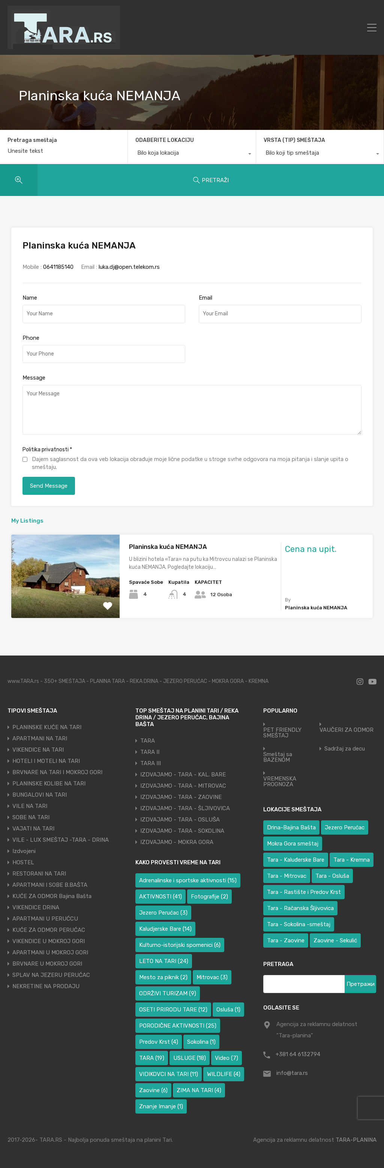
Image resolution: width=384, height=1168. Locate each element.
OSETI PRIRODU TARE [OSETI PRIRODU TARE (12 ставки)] (173, 1009)
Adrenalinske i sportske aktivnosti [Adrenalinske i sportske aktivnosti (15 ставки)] (188, 880)
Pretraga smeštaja (32, 140)
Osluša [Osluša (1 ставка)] (228, 1009)
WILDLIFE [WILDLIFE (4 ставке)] (223, 1074)
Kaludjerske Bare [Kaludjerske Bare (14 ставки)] (165, 928)
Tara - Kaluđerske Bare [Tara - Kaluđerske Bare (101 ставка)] (295, 859)
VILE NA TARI (29, 806)
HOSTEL (23, 862)
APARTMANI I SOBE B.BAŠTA (49, 885)
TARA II (149, 752)
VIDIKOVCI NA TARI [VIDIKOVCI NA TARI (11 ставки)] (168, 1074)
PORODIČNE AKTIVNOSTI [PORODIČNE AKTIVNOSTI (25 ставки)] (177, 1025)
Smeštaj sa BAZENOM (277, 757)
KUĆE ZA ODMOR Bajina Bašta (52, 896)
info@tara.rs (292, 1073)
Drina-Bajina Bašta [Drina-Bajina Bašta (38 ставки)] (291, 827)
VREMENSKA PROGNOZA (279, 781)
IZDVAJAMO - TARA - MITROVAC (183, 785)
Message (33, 377)
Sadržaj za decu (344, 749)
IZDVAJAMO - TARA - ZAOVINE (181, 797)
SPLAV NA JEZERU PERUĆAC (51, 975)
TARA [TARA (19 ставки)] (151, 1058)
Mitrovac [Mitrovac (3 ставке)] (212, 977)
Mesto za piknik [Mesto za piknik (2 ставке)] (163, 977)
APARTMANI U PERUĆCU (45, 918)
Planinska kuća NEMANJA (168, 546)
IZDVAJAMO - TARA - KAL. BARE (183, 774)
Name (29, 297)
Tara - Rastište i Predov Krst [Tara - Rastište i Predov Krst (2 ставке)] (304, 892)
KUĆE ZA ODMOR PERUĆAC (48, 930)
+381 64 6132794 (298, 1054)
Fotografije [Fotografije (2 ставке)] (209, 896)
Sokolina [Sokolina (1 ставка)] (201, 1041)
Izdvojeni (24, 851)
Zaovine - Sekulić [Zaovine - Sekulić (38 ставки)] (335, 940)
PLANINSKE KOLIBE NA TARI (49, 783)
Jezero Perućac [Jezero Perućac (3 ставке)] (163, 912)
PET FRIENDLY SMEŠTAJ (282, 732)
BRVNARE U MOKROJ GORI (47, 963)
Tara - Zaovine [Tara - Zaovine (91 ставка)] (285, 940)
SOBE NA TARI (31, 817)
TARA (147, 740)
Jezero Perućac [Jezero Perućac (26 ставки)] (344, 827)
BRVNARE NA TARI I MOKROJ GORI (57, 772)
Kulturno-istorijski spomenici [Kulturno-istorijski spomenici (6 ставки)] (179, 945)
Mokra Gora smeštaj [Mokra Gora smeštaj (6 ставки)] (292, 843)
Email (205, 297)
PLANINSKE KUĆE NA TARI (46, 727)
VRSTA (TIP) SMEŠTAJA (294, 140)
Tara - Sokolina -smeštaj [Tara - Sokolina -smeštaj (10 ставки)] (298, 924)
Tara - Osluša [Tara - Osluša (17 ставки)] (332, 876)
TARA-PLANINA (356, 1139)
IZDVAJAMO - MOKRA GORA (176, 842)
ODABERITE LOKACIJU (164, 140)
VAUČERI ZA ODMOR (347, 730)
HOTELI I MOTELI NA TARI (46, 761)
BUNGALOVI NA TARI (39, 794)
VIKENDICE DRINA (35, 907)
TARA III (150, 763)
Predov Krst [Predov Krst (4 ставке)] (158, 1041)
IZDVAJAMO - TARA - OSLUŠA (180, 819)
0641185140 (58, 267)
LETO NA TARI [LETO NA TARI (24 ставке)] (163, 961)
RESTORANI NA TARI (39, 873)
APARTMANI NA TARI (39, 738)
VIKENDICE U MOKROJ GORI (48, 941)
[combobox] (191, 155)
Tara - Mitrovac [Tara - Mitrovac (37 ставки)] (286, 876)
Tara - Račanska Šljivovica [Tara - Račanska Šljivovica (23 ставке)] (300, 908)
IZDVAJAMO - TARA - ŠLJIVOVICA (185, 808)
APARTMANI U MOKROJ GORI (50, 952)
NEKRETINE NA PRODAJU (46, 986)
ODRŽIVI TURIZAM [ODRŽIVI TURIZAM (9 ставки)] (167, 993)
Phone (30, 338)
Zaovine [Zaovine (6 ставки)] (153, 1090)
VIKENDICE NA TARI (38, 749)
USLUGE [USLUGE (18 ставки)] (189, 1058)
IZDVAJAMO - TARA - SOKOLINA (182, 830)
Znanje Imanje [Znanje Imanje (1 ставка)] (161, 1106)
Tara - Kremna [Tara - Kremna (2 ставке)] (351, 859)
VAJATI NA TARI (33, 828)
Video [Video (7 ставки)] (226, 1058)
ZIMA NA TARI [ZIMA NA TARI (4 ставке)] (199, 1090)
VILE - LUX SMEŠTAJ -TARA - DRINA (60, 839)
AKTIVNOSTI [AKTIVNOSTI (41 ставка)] (160, 896)
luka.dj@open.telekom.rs (129, 267)
